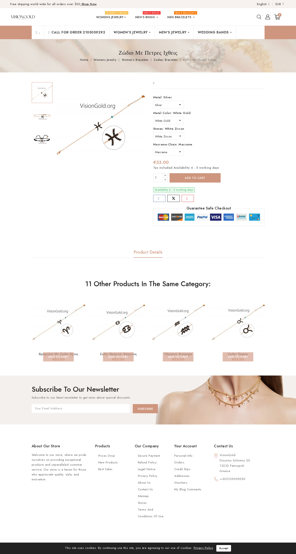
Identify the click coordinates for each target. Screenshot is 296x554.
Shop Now (88, 4)
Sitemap (143, 496)
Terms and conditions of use (151, 513)
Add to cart (195, 178)
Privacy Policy (147, 476)
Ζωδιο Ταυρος (238, 354)
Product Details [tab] (148, 252)
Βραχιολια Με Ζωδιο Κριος (58, 354)
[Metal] (168, 105)
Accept (223, 548)
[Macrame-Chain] (168, 152)
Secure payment (149, 455)
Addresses (182, 476)
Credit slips (182, 469)
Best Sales (105, 469)
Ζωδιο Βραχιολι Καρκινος (118, 354)
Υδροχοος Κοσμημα (178, 354)
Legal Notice (147, 469)
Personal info (183, 455)
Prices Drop (106, 455)
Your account (185, 446)
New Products (108, 462)
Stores (142, 503)
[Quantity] (158, 177)
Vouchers (180, 482)
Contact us (223, 446)
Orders (179, 462)
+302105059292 (233, 479)
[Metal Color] (168, 120)
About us (144, 482)
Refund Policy (147, 462)
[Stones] (168, 136)
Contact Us (145, 489)
